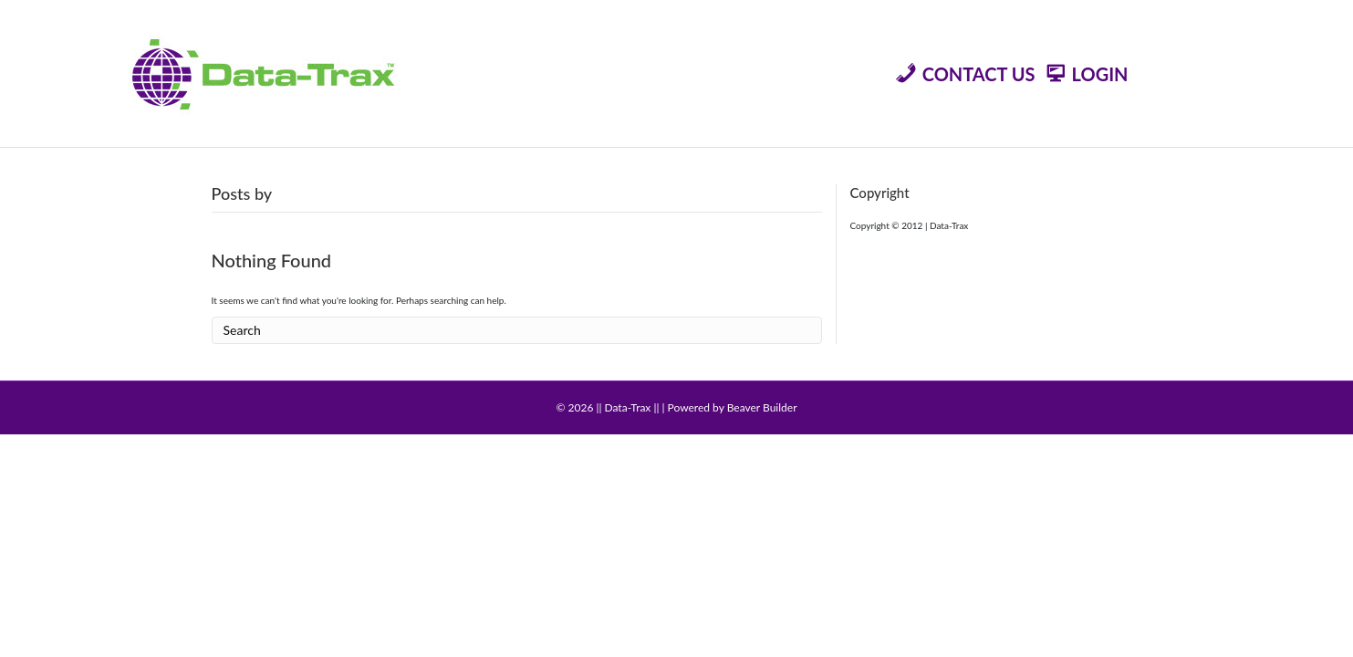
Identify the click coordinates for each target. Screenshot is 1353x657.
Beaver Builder (762, 407)
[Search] (517, 331)
